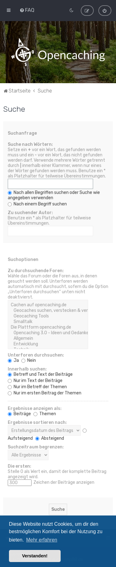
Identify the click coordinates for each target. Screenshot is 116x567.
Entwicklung (48, 343)
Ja (13, 359)
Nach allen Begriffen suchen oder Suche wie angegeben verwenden (54, 194)
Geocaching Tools (48, 315)
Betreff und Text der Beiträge (40, 373)
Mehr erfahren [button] (41, 539)
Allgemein (48, 338)
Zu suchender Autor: (30, 212)
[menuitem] (27, 9)
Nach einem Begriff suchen (37, 203)
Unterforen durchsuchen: (36, 354)
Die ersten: (19, 465)
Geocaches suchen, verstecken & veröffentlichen (48, 310)
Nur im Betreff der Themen (37, 386)
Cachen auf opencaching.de (48, 304)
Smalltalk (48, 321)
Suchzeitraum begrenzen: (36, 446)
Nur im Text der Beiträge (35, 380)
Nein (28, 359)
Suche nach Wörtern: (30, 143)
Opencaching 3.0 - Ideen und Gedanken (48, 332)
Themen (44, 413)
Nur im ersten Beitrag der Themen (44, 392)
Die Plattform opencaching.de (48, 327)
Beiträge (19, 413)
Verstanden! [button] (34, 555)
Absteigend (49, 437)
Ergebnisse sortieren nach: (37, 422)
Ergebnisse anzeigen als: (35, 408)
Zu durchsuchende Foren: (36, 270)
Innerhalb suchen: (27, 368)
